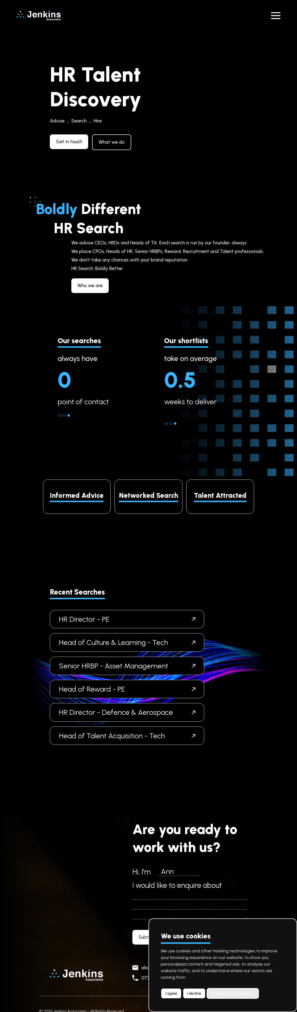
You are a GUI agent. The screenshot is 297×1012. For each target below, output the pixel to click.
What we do (112, 142)
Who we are (114, 285)
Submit (145, 937)
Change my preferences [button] (233, 993)
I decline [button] (194, 993)
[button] (60, 415)
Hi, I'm (141, 871)
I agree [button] (171, 993)
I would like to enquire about (177, 885)
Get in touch (69, 141)
